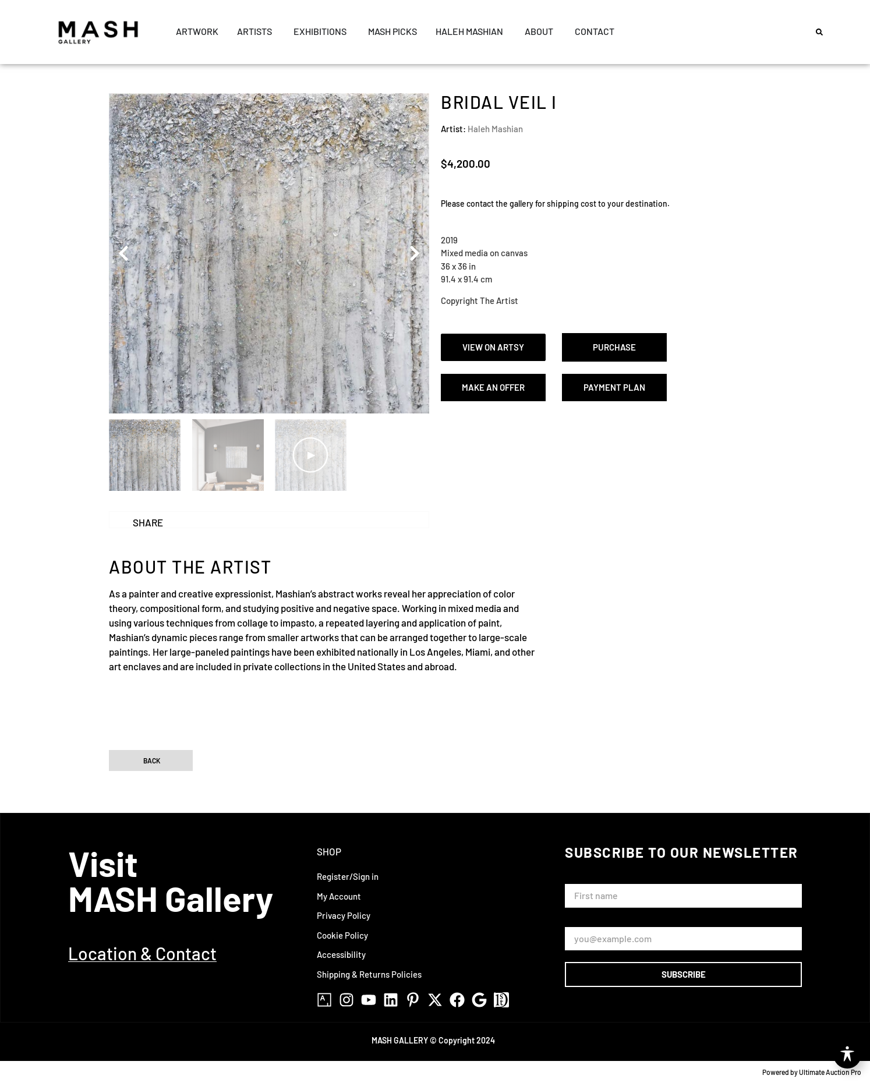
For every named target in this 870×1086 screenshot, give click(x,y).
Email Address (594, 921)
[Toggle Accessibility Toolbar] (847, 1055)
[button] (819, 32)
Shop (329, 851)
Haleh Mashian (495, 128)
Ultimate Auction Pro (830, 1072)
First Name (588, 879)
